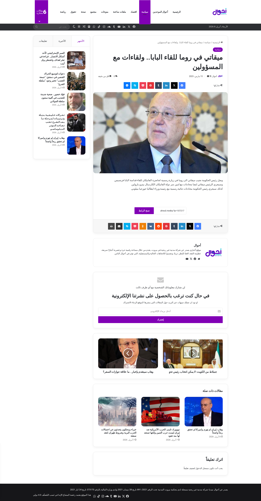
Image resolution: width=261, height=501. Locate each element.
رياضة (63, 11)
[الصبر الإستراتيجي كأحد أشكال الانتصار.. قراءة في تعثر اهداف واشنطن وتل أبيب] (76, 61)
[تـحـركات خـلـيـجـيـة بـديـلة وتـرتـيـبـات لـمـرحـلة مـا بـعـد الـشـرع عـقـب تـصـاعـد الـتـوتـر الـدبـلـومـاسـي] (76, 123)
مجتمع (93, 11)
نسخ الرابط (144, 210)
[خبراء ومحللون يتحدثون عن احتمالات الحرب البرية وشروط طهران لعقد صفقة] (117, 411)
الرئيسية (177, 11)
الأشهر (80, 40)
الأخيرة (62, 40)
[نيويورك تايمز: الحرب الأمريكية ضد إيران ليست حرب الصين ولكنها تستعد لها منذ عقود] (160, 411)
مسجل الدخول (202, 468)
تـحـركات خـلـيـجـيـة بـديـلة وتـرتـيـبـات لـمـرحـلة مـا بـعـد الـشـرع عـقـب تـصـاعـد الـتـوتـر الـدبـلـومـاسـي (51, 122)
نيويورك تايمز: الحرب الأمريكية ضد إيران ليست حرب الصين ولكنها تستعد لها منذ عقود (161, 432)
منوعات (104, 11)
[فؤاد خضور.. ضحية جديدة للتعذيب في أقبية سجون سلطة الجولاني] (76, 102)
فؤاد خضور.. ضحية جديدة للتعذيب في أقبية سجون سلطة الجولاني (52, 98)
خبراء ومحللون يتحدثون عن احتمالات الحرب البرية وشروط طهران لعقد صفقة (118, 432)
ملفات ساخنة (119, 11)
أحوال (214, 76)
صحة (83, 11)
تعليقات (43, 40)
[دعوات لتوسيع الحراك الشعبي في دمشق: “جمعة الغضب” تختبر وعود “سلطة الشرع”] (76, 81)
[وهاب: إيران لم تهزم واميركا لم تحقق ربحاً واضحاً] (204, 411)
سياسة (144, 11)
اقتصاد (134, 11)
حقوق (73, 11)
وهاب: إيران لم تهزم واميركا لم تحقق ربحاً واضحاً (54, 142)
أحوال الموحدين (160, 11)
